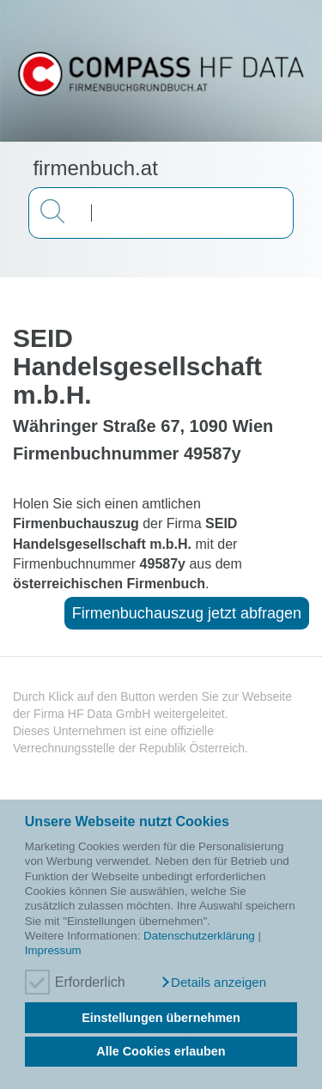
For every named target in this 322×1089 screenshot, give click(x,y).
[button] (213, 982)
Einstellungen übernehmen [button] (161, 1018)
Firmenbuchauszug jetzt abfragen (186, 613)
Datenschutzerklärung (199, 935)
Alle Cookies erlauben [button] (160, 1051)
